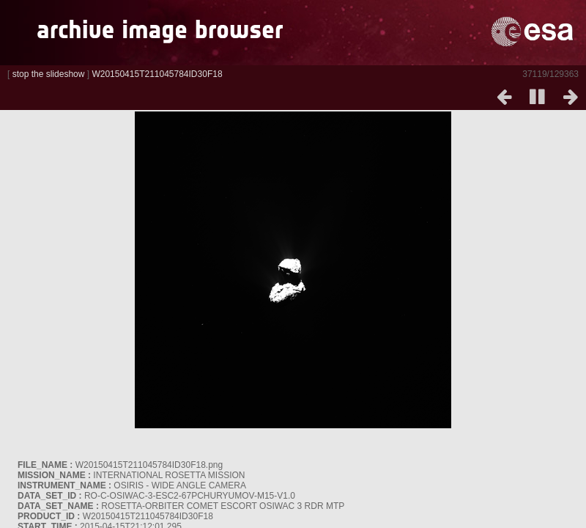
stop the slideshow (48, 74)
